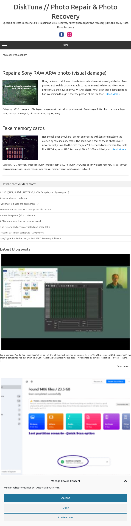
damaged (23, 113)
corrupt (12, 113)
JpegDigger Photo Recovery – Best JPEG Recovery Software (30, 238)
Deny (65, 507)
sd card (86, 169)
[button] (125, 481)
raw (43, 113)
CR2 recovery (20, 164)
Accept (65, 497)
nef (59, 109)
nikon (65, 109)
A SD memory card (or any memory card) (20, 221)
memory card (59, 169)
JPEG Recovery (67, 164)
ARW (16, 109)
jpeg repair (44, 169)
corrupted (25, 109)
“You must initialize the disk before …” (19, 204)
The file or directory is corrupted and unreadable (25, 227)
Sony (57, 113)
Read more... (123, 366)
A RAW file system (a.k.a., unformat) (18, 215)
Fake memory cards (23, 128)
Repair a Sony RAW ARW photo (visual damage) (54, 73)
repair (50, 113)
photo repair (76, 109)
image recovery (36, 164)
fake (20, 169)
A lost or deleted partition (13, 198)
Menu (65, 45)
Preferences (65, 517)
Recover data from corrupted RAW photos (22, 232)
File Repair (37, 109)
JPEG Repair (83, 164)
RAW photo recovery (108, 109)
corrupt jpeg (9, 169)
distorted (35, 113)
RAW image (90, 109)
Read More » (113, 94)
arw (5, 113)
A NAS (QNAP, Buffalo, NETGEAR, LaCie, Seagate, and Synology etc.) (34, 192)
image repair (50, 109)
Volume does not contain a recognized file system (25, 209)
